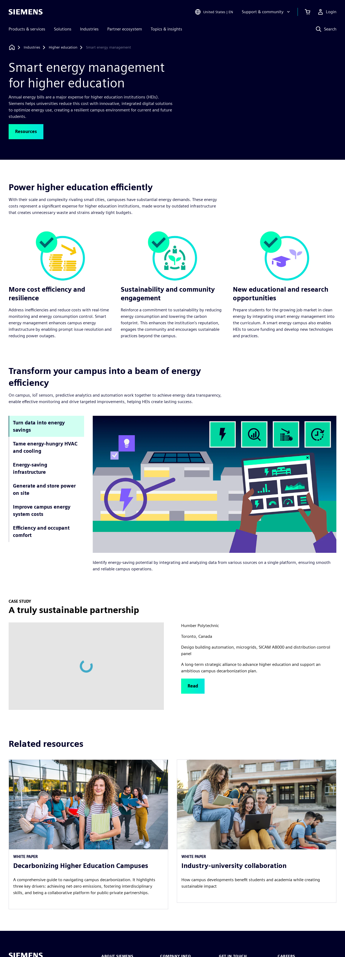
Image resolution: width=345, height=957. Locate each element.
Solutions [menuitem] (62, 29)
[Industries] (32, 47)
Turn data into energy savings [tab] (39, 426)
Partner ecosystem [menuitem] (124, 29)
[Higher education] (63, 47)
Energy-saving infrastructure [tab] (30, 468)
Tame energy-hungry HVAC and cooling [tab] (45, 447)
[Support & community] (266, 11)
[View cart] (307, 11)
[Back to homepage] (12, 47)
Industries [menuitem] (89, 29)
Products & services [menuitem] (27, 29)
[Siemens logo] (26, 12)
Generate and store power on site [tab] (44, 489)
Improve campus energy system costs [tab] (41, 510)
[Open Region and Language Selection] (213, 11)
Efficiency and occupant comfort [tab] (41, 531)
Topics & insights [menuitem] (166, 29)
